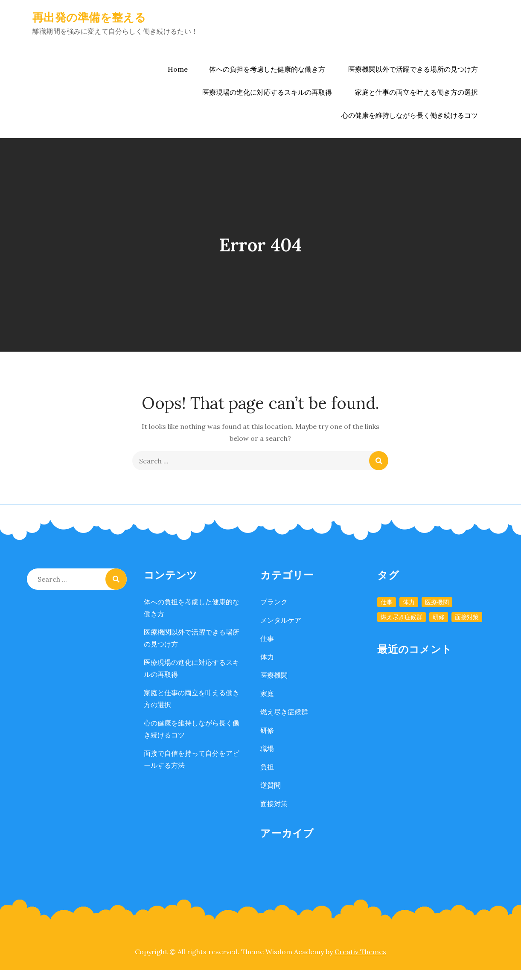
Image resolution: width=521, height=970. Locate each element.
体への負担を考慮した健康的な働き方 (267, 69)
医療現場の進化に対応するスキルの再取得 (267, 92)
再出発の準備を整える (89, 17)
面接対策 (274, 803)
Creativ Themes (360, 951)
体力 (267, 656)
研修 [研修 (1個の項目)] (439, 617)
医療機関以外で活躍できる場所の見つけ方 (413, 69)
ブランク (274, 601)
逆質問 (270, 785)
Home (178, 69)
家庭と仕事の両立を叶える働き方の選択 (416, 92)
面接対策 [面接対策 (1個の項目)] (467, 617)
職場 (267, 748)
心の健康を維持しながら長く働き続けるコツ (409, 115)
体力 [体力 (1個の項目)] (409, 602)
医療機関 (274, 675)
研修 (267, 730)
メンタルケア (280, 620)
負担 (267, 767)
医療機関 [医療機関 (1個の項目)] (437, 602)
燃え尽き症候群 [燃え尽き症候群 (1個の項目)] (401, 617)
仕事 (267, 638)
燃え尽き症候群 (284, 712)
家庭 (267, 693)
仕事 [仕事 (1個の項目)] (387, 602)
